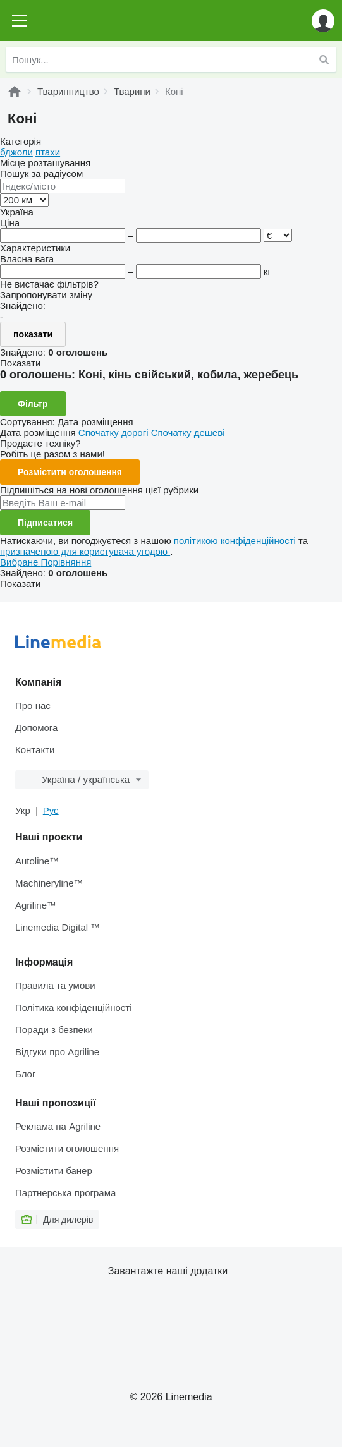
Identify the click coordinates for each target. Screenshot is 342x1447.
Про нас (33, 705)
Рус (51, 810)
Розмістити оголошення (70, 472)
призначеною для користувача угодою (85, 551)
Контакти (34, 749)
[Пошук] (323, 59)
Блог (25, 1074)
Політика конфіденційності (73, 1007)
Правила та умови (55, 985)
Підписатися (45, 523)
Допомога (36, 727)
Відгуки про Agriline (57, 1051)
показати (32, 334)
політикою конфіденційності (236, 540)
